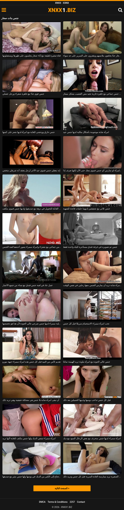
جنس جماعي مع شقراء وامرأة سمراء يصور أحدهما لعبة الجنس (31, 247)
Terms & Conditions (57, 502)
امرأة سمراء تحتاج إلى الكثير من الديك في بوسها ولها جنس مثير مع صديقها (31, 476)
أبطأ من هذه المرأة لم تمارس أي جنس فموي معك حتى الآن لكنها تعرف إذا (92, 170)
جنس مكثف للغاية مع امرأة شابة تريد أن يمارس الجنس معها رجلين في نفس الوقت (92, 285)
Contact (81, 502)
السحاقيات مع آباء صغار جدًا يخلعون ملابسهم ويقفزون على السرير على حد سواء (92, 55)
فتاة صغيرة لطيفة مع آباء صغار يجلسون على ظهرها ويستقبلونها (31, 55)
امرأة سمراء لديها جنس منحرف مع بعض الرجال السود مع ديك (92, 438)
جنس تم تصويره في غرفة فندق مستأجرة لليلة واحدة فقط (90, 247)
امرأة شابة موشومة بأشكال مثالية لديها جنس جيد (86, 132)
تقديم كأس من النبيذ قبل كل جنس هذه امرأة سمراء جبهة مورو (31, 361)
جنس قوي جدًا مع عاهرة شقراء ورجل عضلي (23, 93)
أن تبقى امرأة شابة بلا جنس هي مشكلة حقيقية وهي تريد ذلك (30, 400)
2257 (72, 502)
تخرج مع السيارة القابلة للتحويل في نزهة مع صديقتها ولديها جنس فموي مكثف (31, 208)
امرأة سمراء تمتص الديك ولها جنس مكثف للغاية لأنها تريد (29, 438)
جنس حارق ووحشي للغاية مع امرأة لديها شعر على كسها (28, 132)
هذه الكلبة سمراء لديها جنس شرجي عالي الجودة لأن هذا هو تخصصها (31, 323)
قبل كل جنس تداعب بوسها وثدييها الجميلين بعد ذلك (87, 400)
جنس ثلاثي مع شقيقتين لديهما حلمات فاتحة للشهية (86, 208)
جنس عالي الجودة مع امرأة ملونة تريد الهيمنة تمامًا (86, 361)
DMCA (42, 502)
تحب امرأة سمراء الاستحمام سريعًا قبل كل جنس (86, 323)
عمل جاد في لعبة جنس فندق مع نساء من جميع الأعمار (27, 285)
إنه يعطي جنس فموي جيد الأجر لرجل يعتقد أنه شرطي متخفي (31, 170)
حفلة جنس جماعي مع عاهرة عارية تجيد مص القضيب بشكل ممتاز (92, 93)
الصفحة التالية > (62, 488)
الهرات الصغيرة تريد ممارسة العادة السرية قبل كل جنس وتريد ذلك (92, 476)
